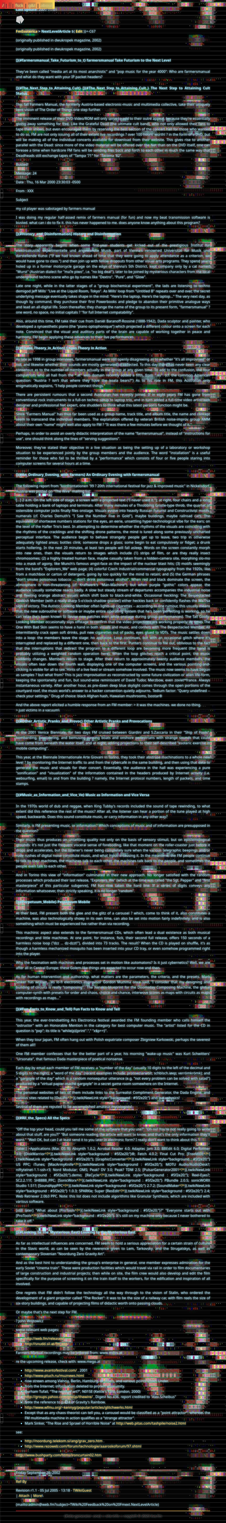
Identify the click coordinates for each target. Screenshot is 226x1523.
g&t (32, 5)
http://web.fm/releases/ (44, 1338)
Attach (24, 1495)
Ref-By (21, 1481)
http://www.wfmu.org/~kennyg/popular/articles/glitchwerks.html (78, 1407)
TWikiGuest (82, 1490)
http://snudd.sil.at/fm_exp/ (47, 1343)
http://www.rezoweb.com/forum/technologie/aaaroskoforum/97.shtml (83, 1446)
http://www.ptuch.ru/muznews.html (54, 1375)
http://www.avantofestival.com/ (51, 1370)
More (37, 1495)
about (46, 5)
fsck (19, 5)
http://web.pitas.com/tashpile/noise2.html (151, 1423)
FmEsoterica (27, 31)
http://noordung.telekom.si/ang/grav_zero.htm (63, 1440)
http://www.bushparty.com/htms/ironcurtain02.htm (59, 1455)
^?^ (70, 1097)
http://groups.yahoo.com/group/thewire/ (59, 1396)
